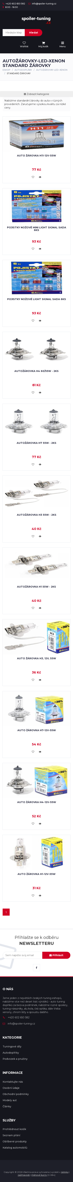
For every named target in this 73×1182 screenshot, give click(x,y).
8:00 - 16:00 (10, 7)
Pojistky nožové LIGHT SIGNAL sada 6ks (36, 299)
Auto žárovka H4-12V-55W (36, 802)
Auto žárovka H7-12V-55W (36, 730)
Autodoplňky (23, 70)
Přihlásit (56, 955)
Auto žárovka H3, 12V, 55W (36, 658)
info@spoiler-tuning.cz (42, 3)
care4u (64, 1172)
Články (7, 1106)
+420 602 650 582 (14, 3)
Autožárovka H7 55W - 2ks (36, 443)
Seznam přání (11, 1135)
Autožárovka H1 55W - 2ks (36, 586)
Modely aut (10, 1100)
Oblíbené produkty (15, 1141)
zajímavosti (24, 1175)
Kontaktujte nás (13, 1081)
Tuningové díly (12, 1046)
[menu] (43, 44)
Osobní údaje (11, 1088)
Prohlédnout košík (14, 1129)
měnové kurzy (39, 1175)
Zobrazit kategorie (36, 94)
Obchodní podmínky (16, 1094)
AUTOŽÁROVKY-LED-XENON (51, 70)
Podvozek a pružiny (15, 1058)
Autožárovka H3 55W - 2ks (36, 514)
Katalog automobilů (15, 1147)
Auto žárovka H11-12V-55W (36, 155)
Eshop (6, 70)
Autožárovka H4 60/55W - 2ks (36, 371)
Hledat (33, 32)
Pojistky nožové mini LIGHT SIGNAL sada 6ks (36, 229)
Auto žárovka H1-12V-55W (36, 874)
